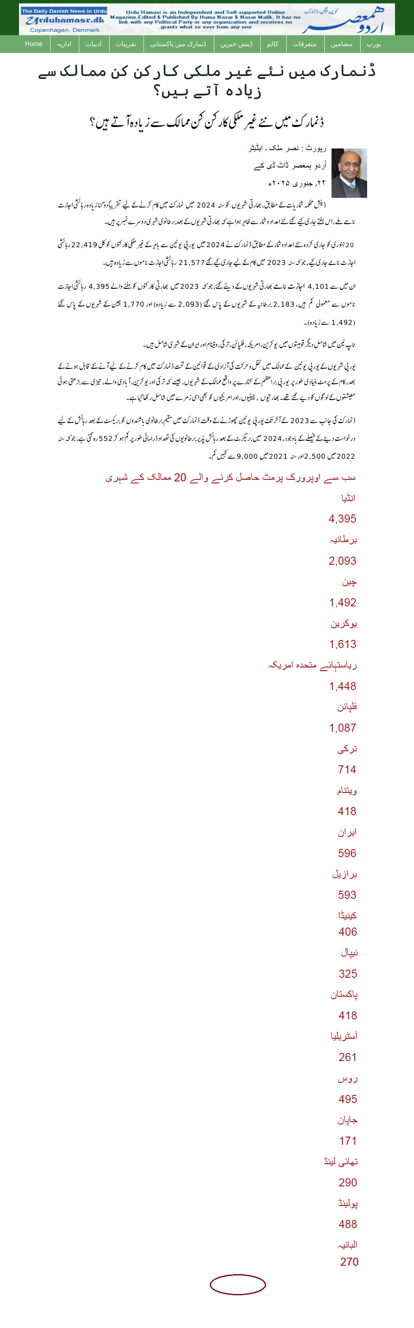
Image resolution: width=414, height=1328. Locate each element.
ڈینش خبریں (236, 44)
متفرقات (305, 44)
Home (33, 44)
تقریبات (126, 44)
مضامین (342, 44)
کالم (273, 44)
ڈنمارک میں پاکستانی (178, 44)
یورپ (374, 44)
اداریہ (64, 44)
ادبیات (93, 44)
